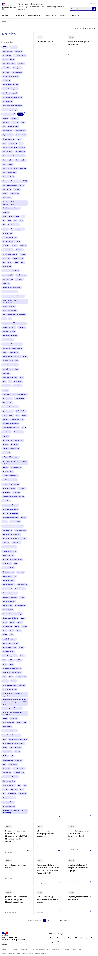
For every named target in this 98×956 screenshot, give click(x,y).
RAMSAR (5, 419)
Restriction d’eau (7, 555)
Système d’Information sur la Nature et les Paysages (14, 811)
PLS (23, 216)
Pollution (14, 246)
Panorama (18, 51)
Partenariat (6, 80)
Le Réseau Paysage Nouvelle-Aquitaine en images (47, 899)
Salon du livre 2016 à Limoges (11, 673)
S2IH (4, 660)
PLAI (21, 143)
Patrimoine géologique (9, 110)
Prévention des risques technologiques (9, 301)
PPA (3, 262)
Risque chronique (8, 572)
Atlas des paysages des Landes (15, 866)
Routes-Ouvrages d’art (9, 656)
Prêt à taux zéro (21, 275)
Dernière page (75, 920)
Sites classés (6, 769)
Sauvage (5, 681)
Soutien (4, 789)
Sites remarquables (8, 781)
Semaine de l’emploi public (18, 739)
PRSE (21, 377)
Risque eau (20, 572)
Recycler (5, 444)
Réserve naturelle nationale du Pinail (14, 539)
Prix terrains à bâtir (8, 327)
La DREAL (5, 16)
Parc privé (21, 64)
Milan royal (13, 47)
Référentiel (6, 453)
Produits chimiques (8, 331)
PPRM (9, 262)
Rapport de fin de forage (10, 424)
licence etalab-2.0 (41, 953)
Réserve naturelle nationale (11, 534)
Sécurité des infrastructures (11, 735)
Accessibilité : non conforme (40, 949)
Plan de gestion (7, 160)
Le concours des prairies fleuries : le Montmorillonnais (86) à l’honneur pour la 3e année (16, 836)
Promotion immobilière (10, 361)
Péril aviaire (14, 118)
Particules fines (7, 101)
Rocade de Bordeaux (9, 639)
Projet (4, 352)
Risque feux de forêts (9, 576)
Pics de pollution (21, 135)
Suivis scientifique (8, 802)
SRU (3, 794)
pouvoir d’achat (18, 258)
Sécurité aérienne (8, 722)
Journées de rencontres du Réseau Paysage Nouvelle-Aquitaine (16, 899)
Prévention (19, 279)
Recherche (94, 9)
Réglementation (16, 467)
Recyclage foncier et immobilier (12, 440)
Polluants (5, 246)
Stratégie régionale (8, 798)
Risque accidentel (8, 568)
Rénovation (6, 501)
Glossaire (14, 949)
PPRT (22, 262)
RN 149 (19, 622)
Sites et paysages (18, 769)
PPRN (16, 262)
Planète (4, 194)
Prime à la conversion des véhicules (13, 315)
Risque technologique (9, 593)
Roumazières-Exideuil (9, 647)
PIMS (19, 139)
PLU (3, 221)
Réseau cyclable (15, 522)
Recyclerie (14, 444)
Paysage (20, 114)
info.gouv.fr (53, 938)
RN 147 (12, 622)
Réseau (4, 522)
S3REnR (11, 660)
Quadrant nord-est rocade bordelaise (14, 394)
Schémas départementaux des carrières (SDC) (12, 713)
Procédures (21, 327)
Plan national (6, 189)
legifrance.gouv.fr (85, 938)
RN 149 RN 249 (7, 626)
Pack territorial (7, 51)
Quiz (17, 415)
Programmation (7, 340)
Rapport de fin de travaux (10, 428)
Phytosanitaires (7, 135)
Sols (25, 785)
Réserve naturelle (20, 530)
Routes (21, 647)
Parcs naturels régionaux (10, 76)
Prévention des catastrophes (11, 288)
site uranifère (13, 764)
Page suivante (65, 920)
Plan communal (7, 152)
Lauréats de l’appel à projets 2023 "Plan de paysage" (78, 868)
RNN (11, 635)
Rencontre (16, 492)
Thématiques (18, 16)
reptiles (23, 518)
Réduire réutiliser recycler (10, 449)
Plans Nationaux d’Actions (11, 208)
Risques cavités (7, 606)
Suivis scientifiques (8, 806)
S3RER (4, 664)
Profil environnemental (10, 336)
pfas (3, 127)
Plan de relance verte (9, 173)
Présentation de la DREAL (10, 271)
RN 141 (4, 622)
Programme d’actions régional (12, 348)
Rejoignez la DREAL (8, 488)
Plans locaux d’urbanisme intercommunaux (10, 203)
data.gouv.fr (53, 942)
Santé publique (21, 677)
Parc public (6, 68)
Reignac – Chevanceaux (10, 476)
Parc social (5, 72)
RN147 (18, 631)
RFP (15, 564)
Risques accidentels (8, 601)
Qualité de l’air (7, 398)
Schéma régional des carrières (12, 708)
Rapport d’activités (17, 419)
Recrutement (6, 432)
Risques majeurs (20, 606)
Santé (4, 677)
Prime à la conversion (9, 310)
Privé (4, 319)
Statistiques (12, 794)
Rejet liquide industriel (9, 480)
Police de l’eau (7, 233)
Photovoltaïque (13, 127)
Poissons (5, 229)
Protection (5, 373)
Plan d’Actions (20, 152)
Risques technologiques (10, 618)
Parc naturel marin (8, 64)
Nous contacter (55, 949)
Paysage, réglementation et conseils (79, 898)
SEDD (4, 739)
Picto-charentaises (8, 139)
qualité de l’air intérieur (10, 407)
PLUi (9, 221)
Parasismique (6, 55)
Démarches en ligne (34, 16)
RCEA (24, 428)
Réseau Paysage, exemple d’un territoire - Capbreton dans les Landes (79, 834)
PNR (3, 225)
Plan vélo (17, 189)
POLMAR (22, 254)
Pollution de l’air (7, 250)
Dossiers (62, 16)
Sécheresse (13, 718)
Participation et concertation (12, 97)
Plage (4, 143)
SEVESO (17, 752)
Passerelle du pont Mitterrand (12, 106)
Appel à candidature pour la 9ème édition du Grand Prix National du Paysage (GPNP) (48, 869)
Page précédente (34, 920)
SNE (19, 785)
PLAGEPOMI (13, 143)
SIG (12, 756)
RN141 (4, 631)
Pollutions (19, 250)
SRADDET (14, 789)
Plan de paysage (7, 164)
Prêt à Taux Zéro (7, 275)
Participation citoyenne (10, 85)
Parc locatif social (20, 55)
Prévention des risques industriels (13, 296)
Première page (22, 920)
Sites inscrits (6, 773)
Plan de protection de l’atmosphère (14, 168)
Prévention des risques (9, 292)
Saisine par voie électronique (11, 668)
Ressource (5, 543)
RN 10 (22, 618)
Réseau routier (7, 530)
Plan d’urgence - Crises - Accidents (13, 156)
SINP (4, 764)
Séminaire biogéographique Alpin (13, 743)
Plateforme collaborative (10, 216)
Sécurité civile (21, 722)
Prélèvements (6, 267)
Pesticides (5, 122)
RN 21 (17, 626)
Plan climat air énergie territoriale (13, 147)
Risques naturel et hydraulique (12, 614)
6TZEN (4, 47)
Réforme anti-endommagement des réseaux (14, 462)
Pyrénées (5, 390)
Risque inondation (8, 580)
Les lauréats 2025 (45, 41)
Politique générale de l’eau (11, 242)
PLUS (21, 221)
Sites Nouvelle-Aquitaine (10, 777)
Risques (22, 597)
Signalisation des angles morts (12, 760)
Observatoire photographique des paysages (46, 833)
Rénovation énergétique (10, 513)
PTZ (10, 382)
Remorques (21, 488)
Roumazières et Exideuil (10, 643)
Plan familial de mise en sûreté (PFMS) (14, 181)
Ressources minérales (9, 547)
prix (10, 319)
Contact (92, 4)
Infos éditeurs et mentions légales (72, 949)
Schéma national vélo (9, 689)
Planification (14, 194)
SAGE (11, 664)
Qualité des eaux (7, 415)
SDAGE (4, 718)
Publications (50, 16)
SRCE (21, 789)
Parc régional (17, 68)
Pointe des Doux (13, 225)
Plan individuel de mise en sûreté (13, 185)
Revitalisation (6, 564)
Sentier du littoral (15, 748)
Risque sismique (20, 589)
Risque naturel (22, 585)
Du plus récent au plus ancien (85, 29)
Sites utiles (73, 16)
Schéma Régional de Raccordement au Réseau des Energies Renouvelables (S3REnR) (14, 702)
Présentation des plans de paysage (78, 43)
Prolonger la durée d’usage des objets (14, 357)
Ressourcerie (16, 543)
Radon (24, 415)
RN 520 (24, 626)
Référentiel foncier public (10, 457)
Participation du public (9, 89)
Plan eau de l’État (8, 177)
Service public (7, 752)
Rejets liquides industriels (10, 484)
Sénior (4, 748)
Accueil (4, 21)
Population (6, 258)
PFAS (22, 122)
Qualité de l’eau (7, 411)
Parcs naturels (17, 72)
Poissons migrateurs (17, 229)
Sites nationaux (19, 773)
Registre (5, 467)
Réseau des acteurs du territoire (12, 526)
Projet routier (13, 352)
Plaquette (5, 212)
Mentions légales (24, 949)
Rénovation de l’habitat (10, 505)
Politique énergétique (9, 237)
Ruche (22, 656)
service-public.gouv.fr (68, 938)
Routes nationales (8, 652)
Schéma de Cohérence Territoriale (13, 685)
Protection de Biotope (9, 377)
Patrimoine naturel (8, 114)
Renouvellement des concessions (13, 497)
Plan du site (5, 949)
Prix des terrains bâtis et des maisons (14, 323)
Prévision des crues (8, 306)
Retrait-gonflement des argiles (12, 559)
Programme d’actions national (12, 344)
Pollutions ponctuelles (9, 254)
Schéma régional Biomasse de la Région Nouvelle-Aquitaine (12, 695)
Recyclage (5, 436)
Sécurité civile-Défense (9, 731)
